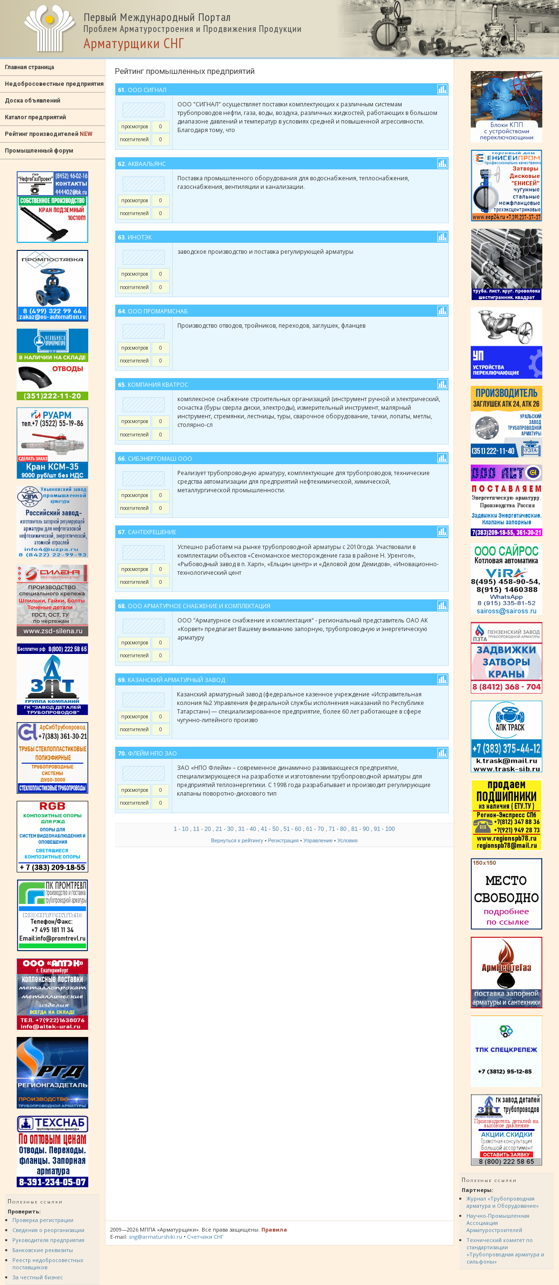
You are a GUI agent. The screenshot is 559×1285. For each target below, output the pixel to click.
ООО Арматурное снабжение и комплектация (199, 606)
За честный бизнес (37, 1277)
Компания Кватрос (158, 385)
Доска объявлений (32, 100)
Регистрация (283, 840)
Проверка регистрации (42, 1219)
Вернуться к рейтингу (237, 840)
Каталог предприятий (35, 117)
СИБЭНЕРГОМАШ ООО (160, 459)
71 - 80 (337, 829)
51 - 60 (292, 829)
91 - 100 (384, 829)
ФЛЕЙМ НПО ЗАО (152, 753)
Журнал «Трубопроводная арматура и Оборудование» (502, 1202)
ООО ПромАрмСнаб (158, 311)
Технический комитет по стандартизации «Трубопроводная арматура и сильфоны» (505, 1250)
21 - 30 (224, 829)
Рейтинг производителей (49, 134)
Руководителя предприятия (48, 1240)
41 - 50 (270, 829)
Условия (347, 840)
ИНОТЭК (140, 237)
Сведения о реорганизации (48, 1229)
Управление (317, 840)
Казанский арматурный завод (176, 680)
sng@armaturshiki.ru (155, 1236)
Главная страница (29, 67)
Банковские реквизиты (42, 1250)
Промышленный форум (39, 150)
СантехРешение (152, 532)
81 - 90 (360, 829)
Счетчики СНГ (205, 1236)
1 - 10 (181, 829)
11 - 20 (202, 829)
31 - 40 (247, 829)
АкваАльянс (147, 164)
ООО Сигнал (147, 90)
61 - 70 (315, 829)
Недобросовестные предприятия (54, 84)
